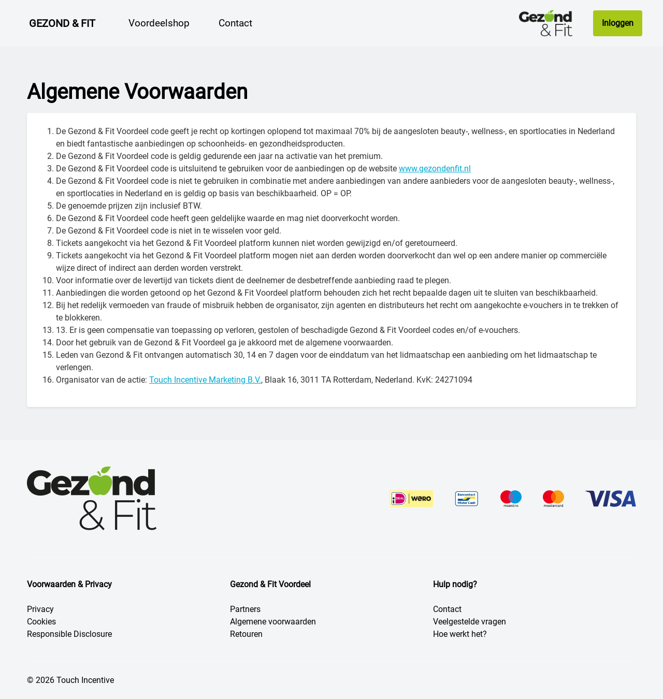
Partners (245, 609)
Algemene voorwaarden (273, 622)
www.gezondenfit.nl (435, 168)
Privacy (40, 609)
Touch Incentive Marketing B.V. (205, 380)
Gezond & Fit (62, 23)
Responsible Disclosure (69, 634)
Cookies (41, 622)
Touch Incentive (85, 680)
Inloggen (617, 23)
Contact (447, 609)
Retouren (246, 634)
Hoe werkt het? (460, 634)
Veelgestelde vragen (469, 622)
